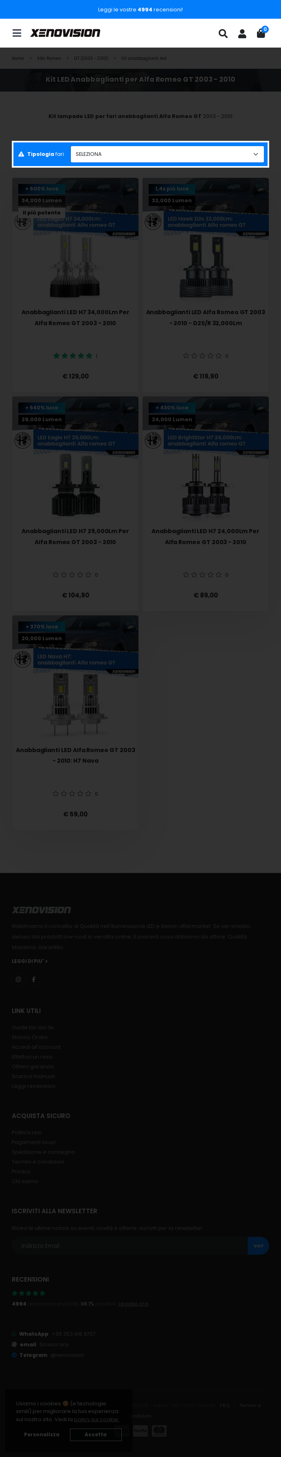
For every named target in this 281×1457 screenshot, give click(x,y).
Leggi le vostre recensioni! (140, 9)
